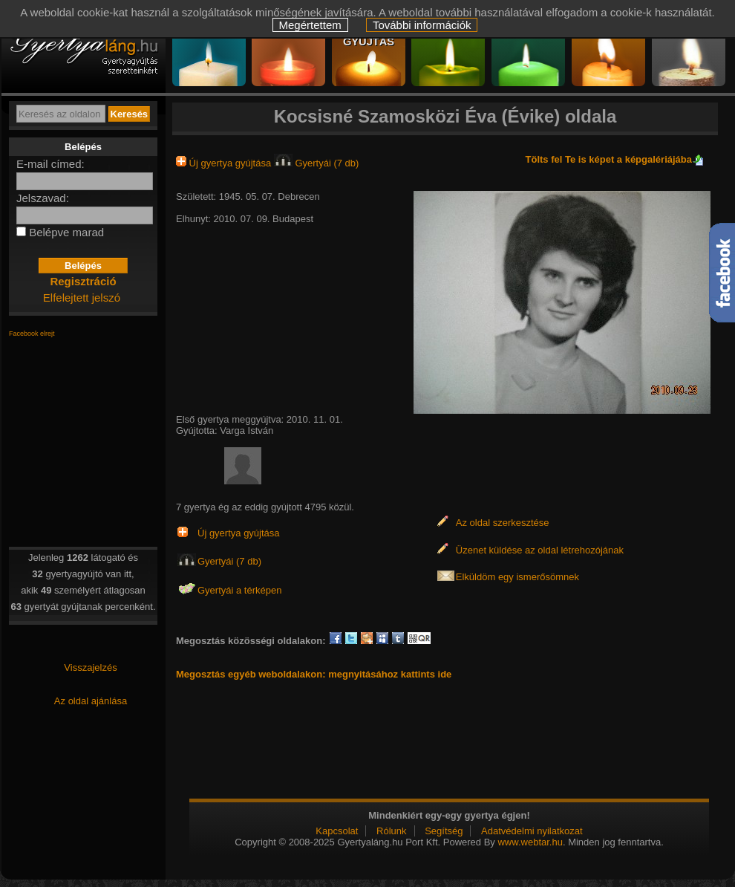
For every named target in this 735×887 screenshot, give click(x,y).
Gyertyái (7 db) (316, 163)
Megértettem (310, 25)
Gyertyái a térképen (239, 590)
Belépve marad (66, 232)
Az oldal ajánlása (90, 700)
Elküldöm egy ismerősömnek (517, 576)
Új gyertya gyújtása (225, 163)
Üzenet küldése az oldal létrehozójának (540, 550)
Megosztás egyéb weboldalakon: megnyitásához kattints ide (313, 674)
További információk (422, 25)
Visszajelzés (90, 667)
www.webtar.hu (529, 842)
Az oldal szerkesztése (502, 522)
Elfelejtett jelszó (81, 297)
